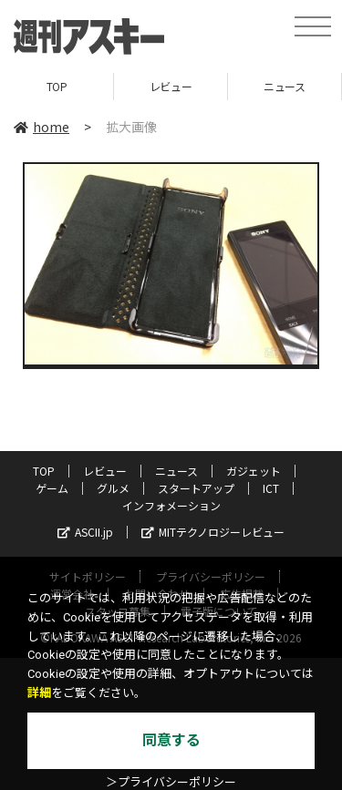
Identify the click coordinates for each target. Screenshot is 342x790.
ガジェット (253, 470)
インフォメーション (171, 505)
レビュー (171, 86)
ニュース (284, 86)
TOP (57, 86)
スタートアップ (196, 488)
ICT (271, 488)
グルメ (113, 488)
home (41, 127)
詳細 (39, 693)
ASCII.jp (85, 531)
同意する (171, 740)
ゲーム (52, 488)
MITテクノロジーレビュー (213, 531)
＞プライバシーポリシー (171, 782)
